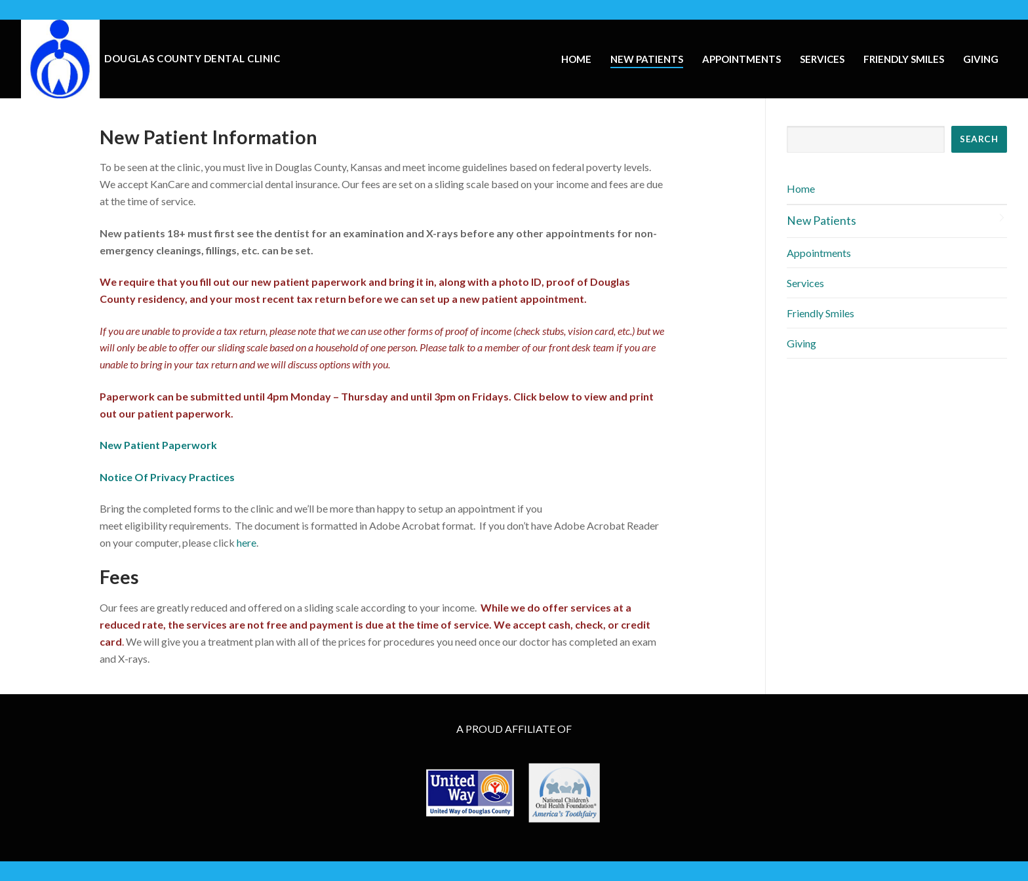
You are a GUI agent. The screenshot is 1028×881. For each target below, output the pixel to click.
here (246, 542)
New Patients (821, 220)
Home (801, 188)
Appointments (819, 252)
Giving (801, 343)
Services (805, 283)
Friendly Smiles (820, 313)
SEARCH (979, 139)
